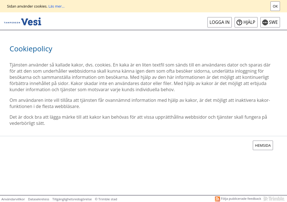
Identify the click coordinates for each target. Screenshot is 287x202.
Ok (275, 6)
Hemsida (263, 145)
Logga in (220, 22)
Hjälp (249, 22)
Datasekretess (38, 199)
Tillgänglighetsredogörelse (72, 199)
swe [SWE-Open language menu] (273, 22)
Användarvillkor (13, 199)
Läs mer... (56, 6)
